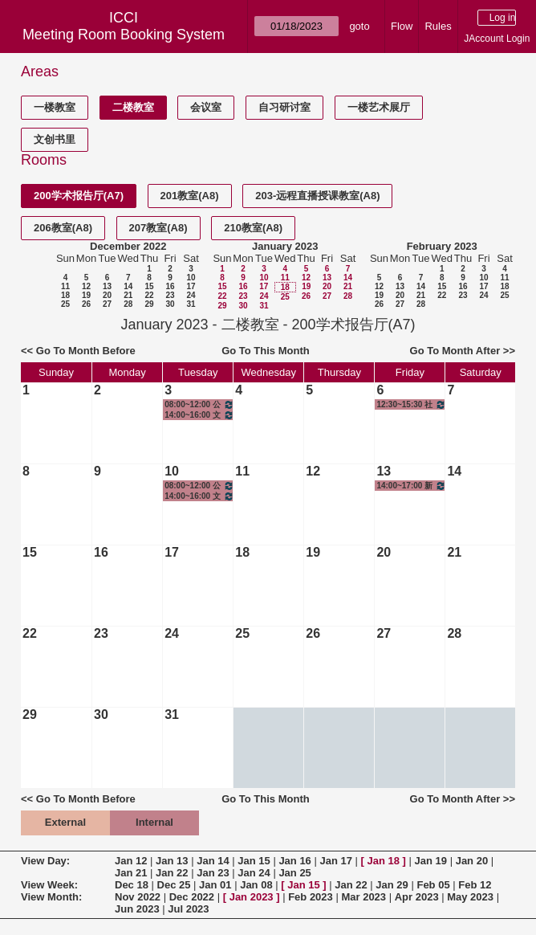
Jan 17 (335, 861)
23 (169, 295)
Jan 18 (383, 861)
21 (128, 295)
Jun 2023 (137, 909)
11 (65, 286)
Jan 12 (131, 861)
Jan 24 (254, 873)
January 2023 (285, 246)
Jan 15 (254, 861)
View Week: (49, 885)
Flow (401, 26)
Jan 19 (431, 861)
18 (65, 295)
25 (65, 304)
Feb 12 (474, 885)
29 (148, 304)
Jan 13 (172, 861)
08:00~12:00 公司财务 (199, 404)
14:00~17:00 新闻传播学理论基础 (411, 485)
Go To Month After (455, 351)
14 (128, 286)
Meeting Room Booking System (123, 35)
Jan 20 (472, 861)
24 (190, 295)
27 (107, 304)
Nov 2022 (137, 897)
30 (169, 304)
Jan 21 (131, 873)
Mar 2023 (363, 897)
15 (148, 286)
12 (86, 286)
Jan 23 (213, 873)
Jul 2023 (188, 909)
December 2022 (128, 246)
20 (107, 295)
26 (86, 304)
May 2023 (470, 897)
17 (190, 286)
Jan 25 (294, 873)
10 (190, 277)
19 (86, 295)
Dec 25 (174, 885)
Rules (437, 26)
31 (190, 304)
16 (169, 286)
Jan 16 (294, 861)
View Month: (51, 897)
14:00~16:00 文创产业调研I (199, 415)
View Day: (45, 861)
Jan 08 (256, 885)
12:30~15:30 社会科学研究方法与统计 (411, 404)
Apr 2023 (417, 897)
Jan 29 (392, 885)
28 (128, 304)
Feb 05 (432, 885)
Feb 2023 (310, 897)
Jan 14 (213, 861)
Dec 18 (131, 885)
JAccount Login (497, 38)
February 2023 (442, 246)
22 (148, 295)
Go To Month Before (86, 351)
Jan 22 (172, 873)
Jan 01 (215, 885)
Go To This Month (265, 351)
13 (107, 286)
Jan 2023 (251, 897)
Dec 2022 (191, 897)
